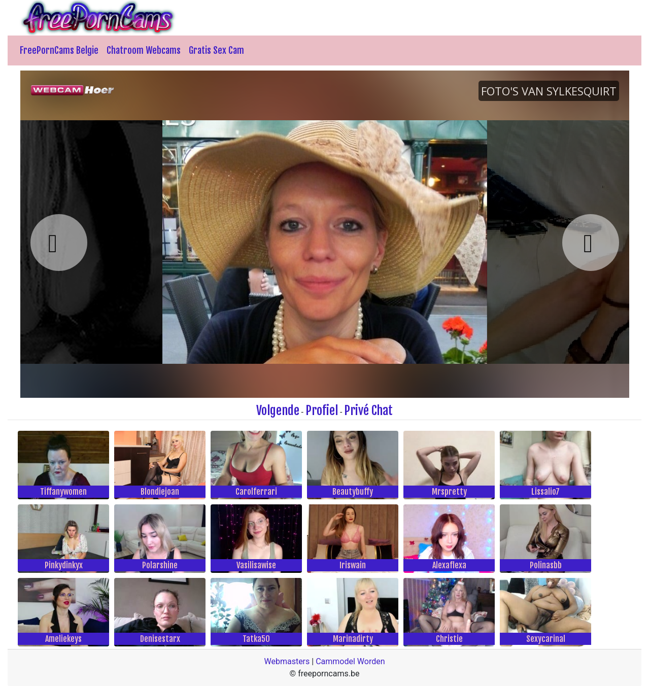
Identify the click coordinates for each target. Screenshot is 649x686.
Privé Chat (368, 410)
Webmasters (287, 661)
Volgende (277, 410)
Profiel (321, 410)
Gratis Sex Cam (216, 50)
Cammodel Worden (350, 661)
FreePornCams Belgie (59, 50)
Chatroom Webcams (144, 50)
